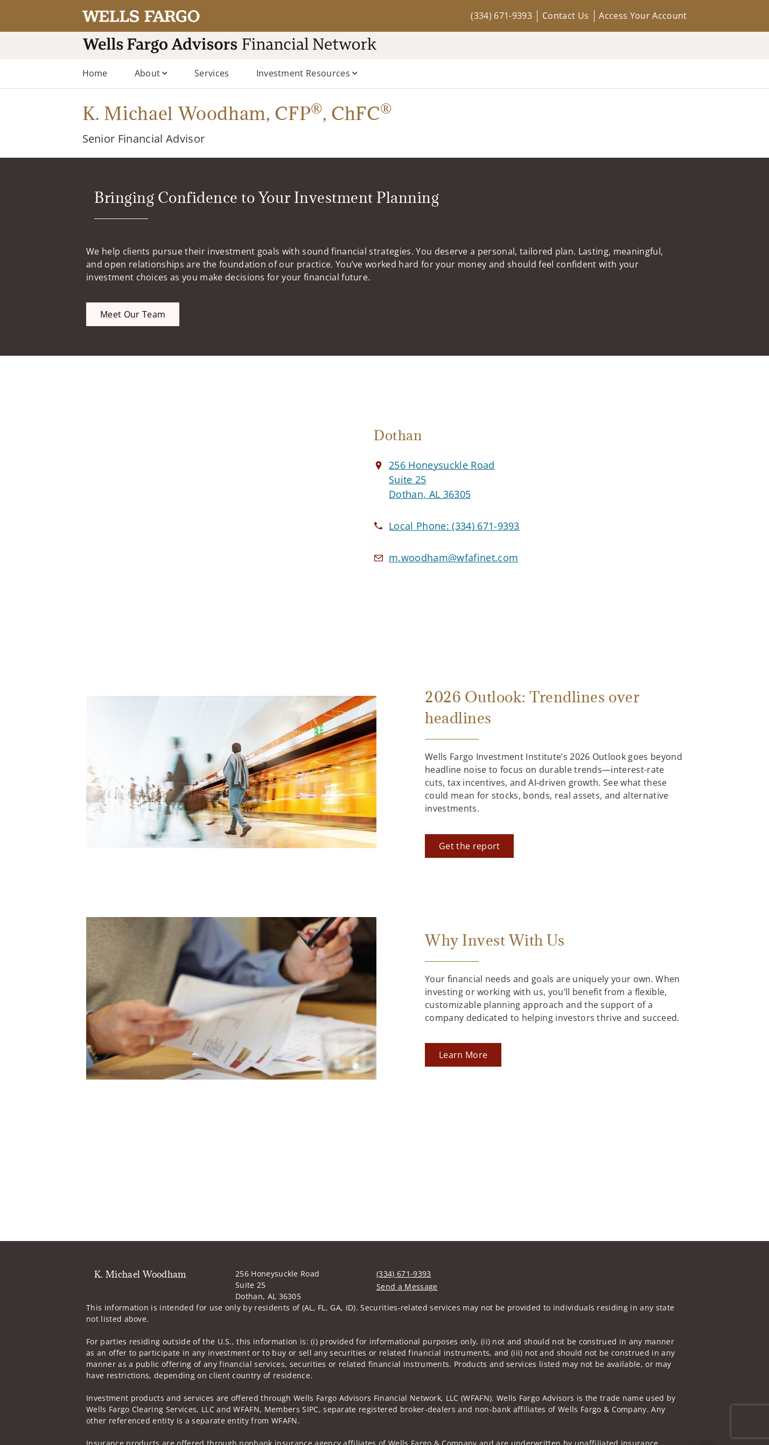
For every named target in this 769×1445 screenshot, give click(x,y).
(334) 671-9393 (501, 16)
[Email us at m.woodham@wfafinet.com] (453, 557)
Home (95, 73)
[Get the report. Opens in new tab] (469, 846)
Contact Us (565, 16)
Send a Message (406, 1286)
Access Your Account (643, 16)
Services (211, 73)
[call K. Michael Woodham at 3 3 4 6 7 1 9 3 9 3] (454, 525)
